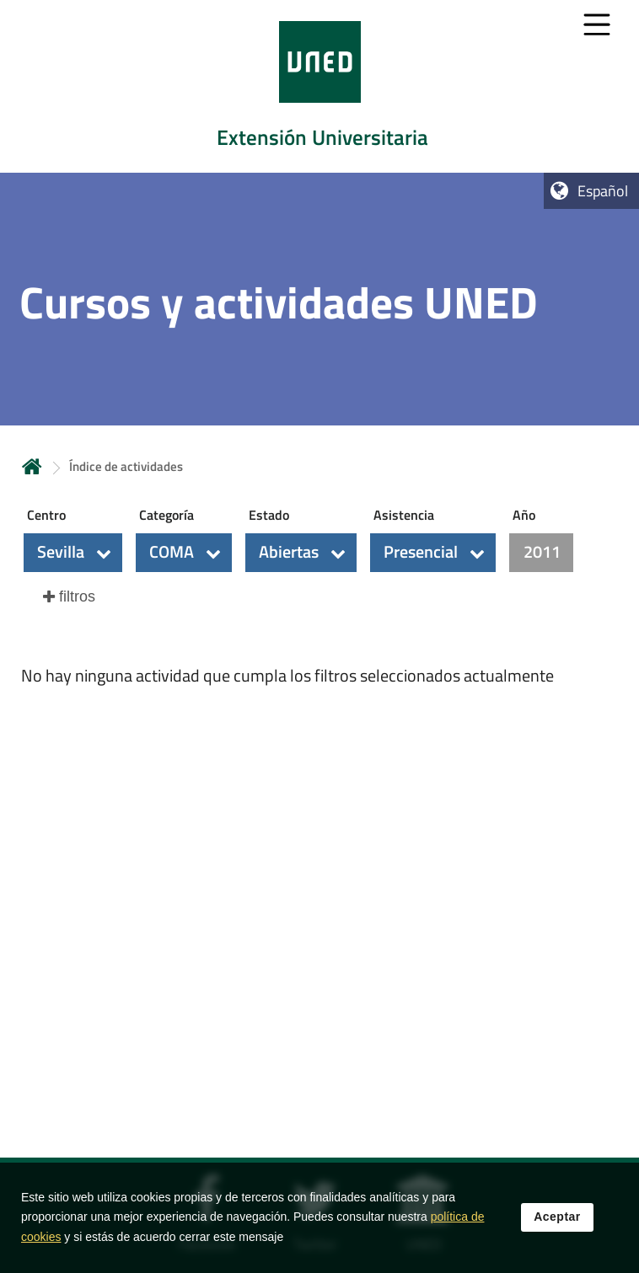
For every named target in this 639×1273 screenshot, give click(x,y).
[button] (73, 553)
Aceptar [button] (557, 1231)
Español (602, 190)
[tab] (319, 86)
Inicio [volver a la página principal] (32, 466)
